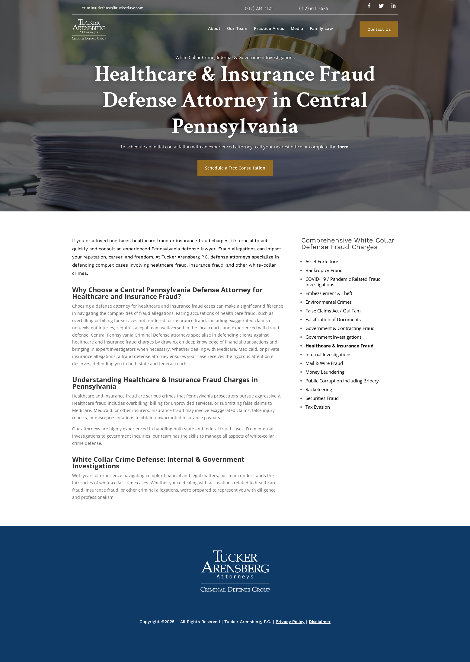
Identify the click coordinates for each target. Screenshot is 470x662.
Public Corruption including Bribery (342, 381)
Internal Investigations (328, 354)
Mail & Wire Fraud (324, 363)
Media (297, 28)
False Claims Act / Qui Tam (333, 311)
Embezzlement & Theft (328, 293)
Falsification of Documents (333, 319)
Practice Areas (269, 28)
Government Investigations (333, 337)
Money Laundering (324, 372)
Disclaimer (320, 621)
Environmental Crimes (328, 302)
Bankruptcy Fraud (324, 270)
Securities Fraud (322, 398)
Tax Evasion (317, 407)
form (343, 147)
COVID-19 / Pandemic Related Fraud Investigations (343, 281)
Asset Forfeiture (321, 261)
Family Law (321, 28)
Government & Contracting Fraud (340, 328)
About (214, 28)
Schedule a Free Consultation (235, 168)
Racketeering (318, 389)
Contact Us (379, 29)
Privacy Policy (290, 621)
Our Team (237, 28)
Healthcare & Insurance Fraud (339, 346)
